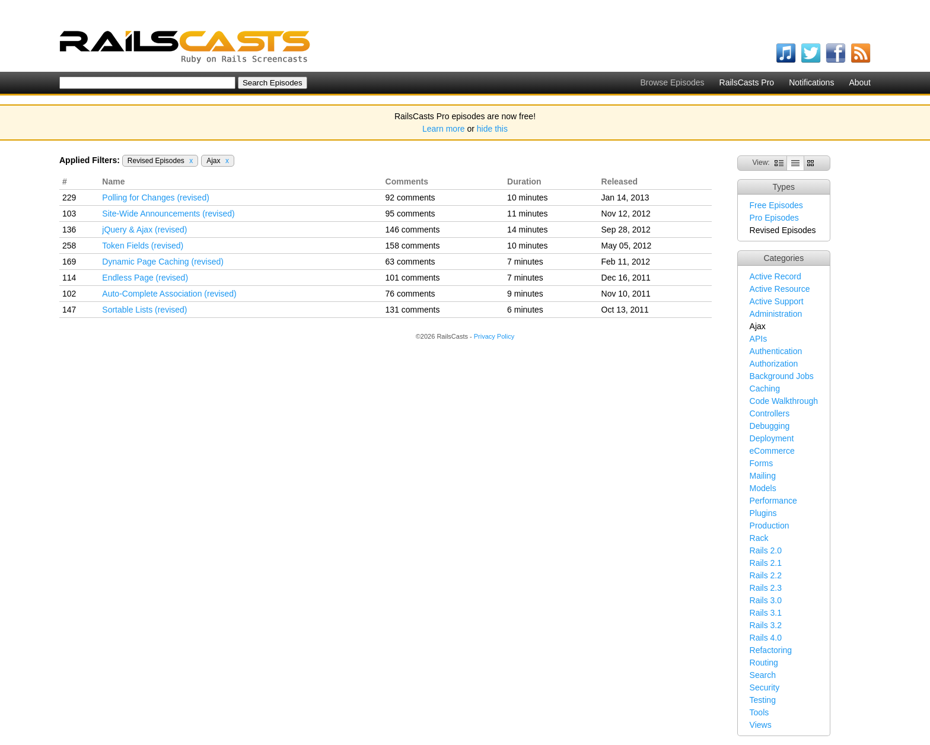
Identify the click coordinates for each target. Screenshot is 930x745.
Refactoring (771, 650)
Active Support (777, 301)
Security (765, 687)
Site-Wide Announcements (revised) (168, 213)
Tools (759, 712)
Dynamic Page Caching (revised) (163, 261)
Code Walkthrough (784, 401)
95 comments (410, 213)
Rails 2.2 (766, 575)
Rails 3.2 (766, 625)
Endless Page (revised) (145, 277)
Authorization (774, 363)
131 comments (413, 309)
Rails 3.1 (766, 612)
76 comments (410, 293)
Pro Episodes (774, 217)
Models (763, 488)
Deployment (772, 438)
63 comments (410, 261)
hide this (492, 128)
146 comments (413, 229)
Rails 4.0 (766, 637)
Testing (763, 700)
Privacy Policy (494, 336)
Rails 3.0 (766, 600)
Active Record (775, 276)
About (860, 82)
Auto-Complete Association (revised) (169, 293)
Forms (761, 463)
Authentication (776, 351)
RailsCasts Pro (747, 82)
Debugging (770, 426)
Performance (773, 500)
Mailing (763, 475)
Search (763, 675)
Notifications (811, 82)
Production (769, 525)
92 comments (410, 197)
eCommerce (772, 451)
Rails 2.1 (766, 563)
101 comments (413, 277)
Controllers (770, 413)
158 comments (413, 245)
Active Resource (780, 289)
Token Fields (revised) (142, 245)
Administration (776, 314)
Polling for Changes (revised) (155, 197)
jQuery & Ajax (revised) (144, 229)
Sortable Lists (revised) (144, 309)
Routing (764, 662)
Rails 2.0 (766, 550)
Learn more (443, 128)
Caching (765, 388)
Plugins (763, 513)
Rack (759, 538)
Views (761, 725)
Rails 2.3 (766, 588)
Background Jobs (782, 376)
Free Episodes (776, 205)
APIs (758, 338)
